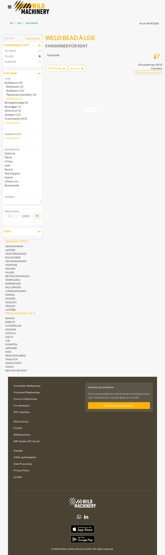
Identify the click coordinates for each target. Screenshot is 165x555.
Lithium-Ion (11, 181)
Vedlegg (11, 302)
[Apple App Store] (82, 529)
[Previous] (85, 110)
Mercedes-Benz (15, 355)
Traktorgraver (15, 253)
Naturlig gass (12, 173)
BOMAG (10, 318)
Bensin (9, 169)
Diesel (8, 157)
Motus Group (21, 421)
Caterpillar (13, 325)
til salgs (10, 50)
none (7, 165)
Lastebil (10, 309)
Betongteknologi (17, 276)
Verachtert (13, 362)
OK (37, 216)
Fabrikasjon (13, 134)
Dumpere (11, 264)
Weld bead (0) (14, 98)
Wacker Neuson (16, 370)
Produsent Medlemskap (27, 392)
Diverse (10, 298)
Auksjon (10, 61)
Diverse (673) (13, 110)
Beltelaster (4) (14, 86)
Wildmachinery (22, 434)
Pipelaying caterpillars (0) (20, 94)
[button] (12, 122)
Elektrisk (10, 153)
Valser (9, 272)
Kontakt (18, 450)
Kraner (10, 268)
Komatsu (11, 344)
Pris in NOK (12, 211)
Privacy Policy (21, 470)
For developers (22, 405)
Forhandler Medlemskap (27, 385)
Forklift (18, 428)
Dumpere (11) (13, 114)
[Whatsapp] (79, 517)
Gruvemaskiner (15, 261)
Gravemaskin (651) (16, 118)
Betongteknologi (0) (16, 102)
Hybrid (9, 177)
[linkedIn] (86, 517)
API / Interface (22, 412)
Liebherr (11, 348)
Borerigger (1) (13, 106)
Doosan (10, 329)
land (22, 231)
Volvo (9, 366)
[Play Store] (82, 539)
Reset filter (33, 38)
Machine (22, 73)
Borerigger (13, 283)
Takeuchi (11, 359)
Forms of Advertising (25, 398)
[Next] (97, 110)
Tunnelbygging (15, 291)
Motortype (12, 149)
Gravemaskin (14, 246)
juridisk (18, 476)
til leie (9, 56)
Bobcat (10, 321)
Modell (10, 196)
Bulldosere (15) (14, 90)
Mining (10, 294)
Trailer (10, 305)
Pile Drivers (13, 287)
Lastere (10, 249)
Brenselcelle (12, 185)
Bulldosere (13, 257)
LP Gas (9, 161)
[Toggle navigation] (9, 7)
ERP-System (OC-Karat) (27, 441)
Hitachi (10, 333)
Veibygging (12, 279)
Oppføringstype (22, 45)
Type (8, 78)
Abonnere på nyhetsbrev (119, 405)
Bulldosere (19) (14, 82)
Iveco (9, 336)
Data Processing (23, 463)
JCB (7, 340)
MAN (8, 351)
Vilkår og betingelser (25, 457)
